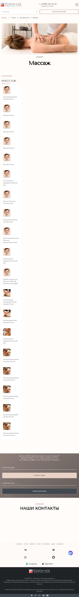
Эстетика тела (24, 18)
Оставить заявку (39, 475)
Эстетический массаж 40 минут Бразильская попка (11, 240)
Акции (53, 544)
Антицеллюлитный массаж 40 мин (10, 98)
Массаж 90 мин (8, 164)
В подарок (59, 544)
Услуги (13, 18)
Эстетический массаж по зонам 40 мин (11, 379)
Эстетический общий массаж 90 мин (10, 416)
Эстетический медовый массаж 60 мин (10, 183)
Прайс (39, 544)
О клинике (19, 544)
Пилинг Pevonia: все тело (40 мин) (10, 221)
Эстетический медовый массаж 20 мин (10, 261)
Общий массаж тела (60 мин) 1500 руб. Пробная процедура (10, 281)
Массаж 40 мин (8, 132)
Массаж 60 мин (8, 148)
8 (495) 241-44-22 (48, 4)
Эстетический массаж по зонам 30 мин (11, 434)
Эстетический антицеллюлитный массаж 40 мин (10, 302)
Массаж (35, 18)
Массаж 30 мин (8, 115)
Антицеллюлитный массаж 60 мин (10, 321)
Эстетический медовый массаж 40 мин (10, 341)
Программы (46, 544)
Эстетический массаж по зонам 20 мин (11, 360)
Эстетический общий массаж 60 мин (10, 397)
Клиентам (33, 544)
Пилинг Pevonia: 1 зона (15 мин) (9, 202)
